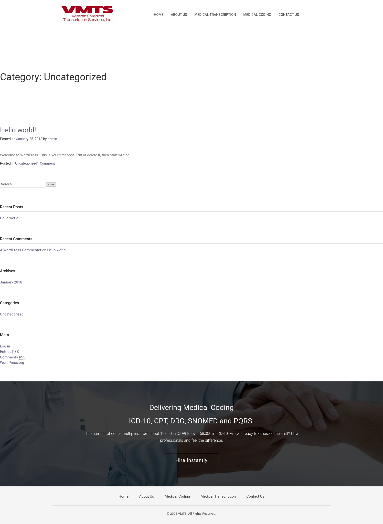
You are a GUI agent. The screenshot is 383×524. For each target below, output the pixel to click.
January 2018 (11, 282)
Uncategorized (26, 163)
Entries (9, 351)
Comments (12, 357)
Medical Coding (257, 15)
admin (52, 139)
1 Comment (46, 163)
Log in (5, 346)
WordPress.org (12, 362)
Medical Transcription (215, 15)
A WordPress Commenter (20, 250)
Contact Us (288, 15)
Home (159, 15)
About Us (179, 15)
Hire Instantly (191, 460)
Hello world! (18, 130)
